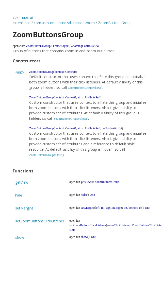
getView (21, 182)
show (19, 237)
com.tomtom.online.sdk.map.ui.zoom (64, 22)
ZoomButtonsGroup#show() (85, 88)
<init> (19, 72)
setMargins (24, 208)
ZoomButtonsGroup (115, 22)
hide (18, 195)
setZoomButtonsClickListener (39, 221)
